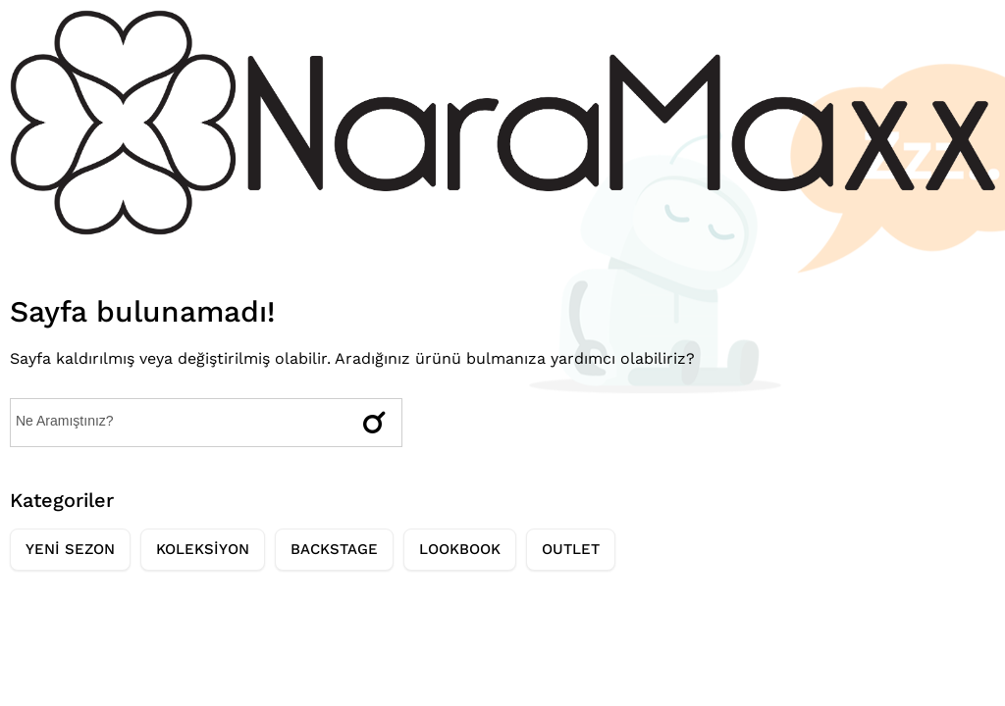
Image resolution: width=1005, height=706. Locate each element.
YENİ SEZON (70, 549)
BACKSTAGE (334, 549)
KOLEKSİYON (202, 549)
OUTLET (571, 549)
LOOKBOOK (460, 549)
